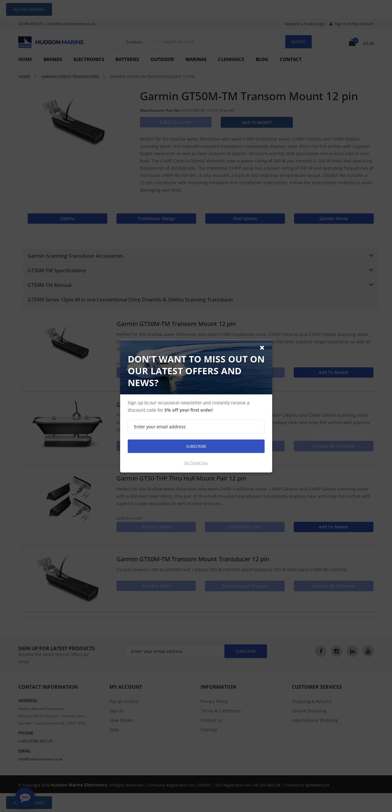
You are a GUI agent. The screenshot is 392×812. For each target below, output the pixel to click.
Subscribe (196, 446)
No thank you (196, 462)
